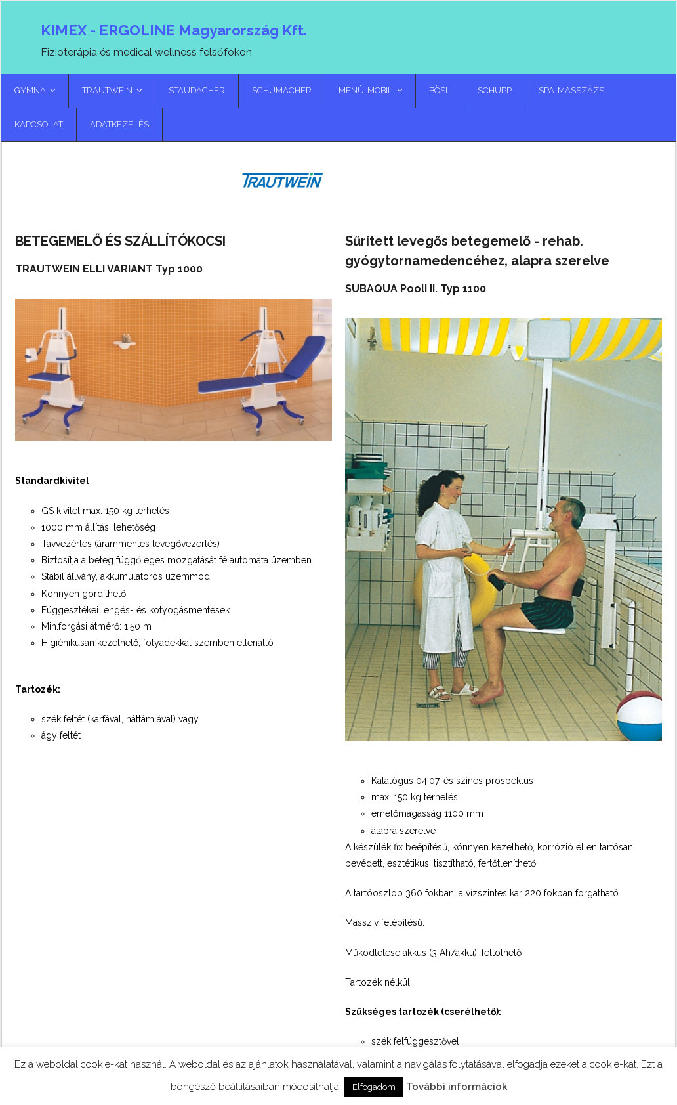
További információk (456, 1087)
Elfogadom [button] (374, 1087)
